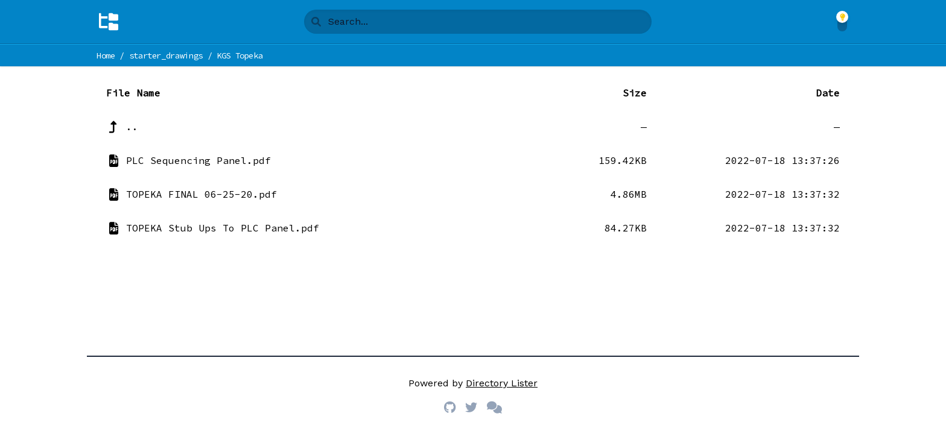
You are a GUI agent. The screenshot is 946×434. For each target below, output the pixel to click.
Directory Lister (502, 383)
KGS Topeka (240, 55)
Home (106, 55)
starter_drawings (166, 55)
